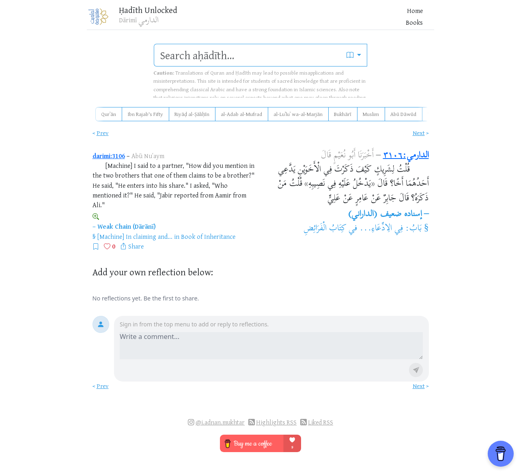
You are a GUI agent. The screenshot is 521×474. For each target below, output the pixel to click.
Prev (103, 132)
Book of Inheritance (208, 236)
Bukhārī (342, 114)
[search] (247, 55)
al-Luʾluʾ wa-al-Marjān (298, 114)
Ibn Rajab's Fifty (145, 114)
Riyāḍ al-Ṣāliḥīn (191, 114)
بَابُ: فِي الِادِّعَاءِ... (391, 229)
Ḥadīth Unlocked (156, 11)
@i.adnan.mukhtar (220, 422)
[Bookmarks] (387, 19)
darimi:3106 (109, 156)
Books (308, 20)
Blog (329, 20)
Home (286, 20)
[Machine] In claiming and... (134, 236)
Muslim (371, 114)
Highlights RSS (276, 422)
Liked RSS (320, 422)
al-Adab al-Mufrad (241, 114)
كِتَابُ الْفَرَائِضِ (325, 229)
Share (136, 246)
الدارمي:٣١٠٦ (406, 156)
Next (419, 132)
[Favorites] (374, 19)
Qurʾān (108, 114)
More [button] (349, 20)
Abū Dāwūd (403, 114)
